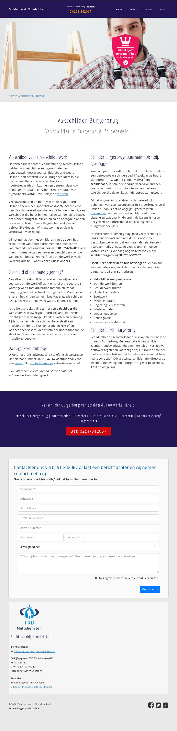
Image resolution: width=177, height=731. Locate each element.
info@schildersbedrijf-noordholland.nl (34, 651)
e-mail (19, 363)
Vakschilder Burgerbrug (31, 95)
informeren (98, 213)
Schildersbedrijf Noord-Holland (27, 9)
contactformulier (41, 363)
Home (12, 95)
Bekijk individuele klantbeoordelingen (32, 686)
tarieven (62, 194)
